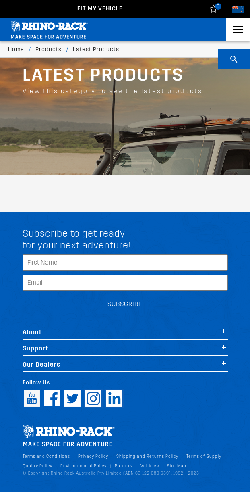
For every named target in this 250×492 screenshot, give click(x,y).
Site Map (176, 466)
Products (48, 49)
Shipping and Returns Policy (147, 456)
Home (16, 49)
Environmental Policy (83, 466)
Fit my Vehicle (100, 8)
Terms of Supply (203, 456)
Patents (123, 466)
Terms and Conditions (46, 456)
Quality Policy (37, 466)
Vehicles (149, 466)
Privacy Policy (93, 456)
